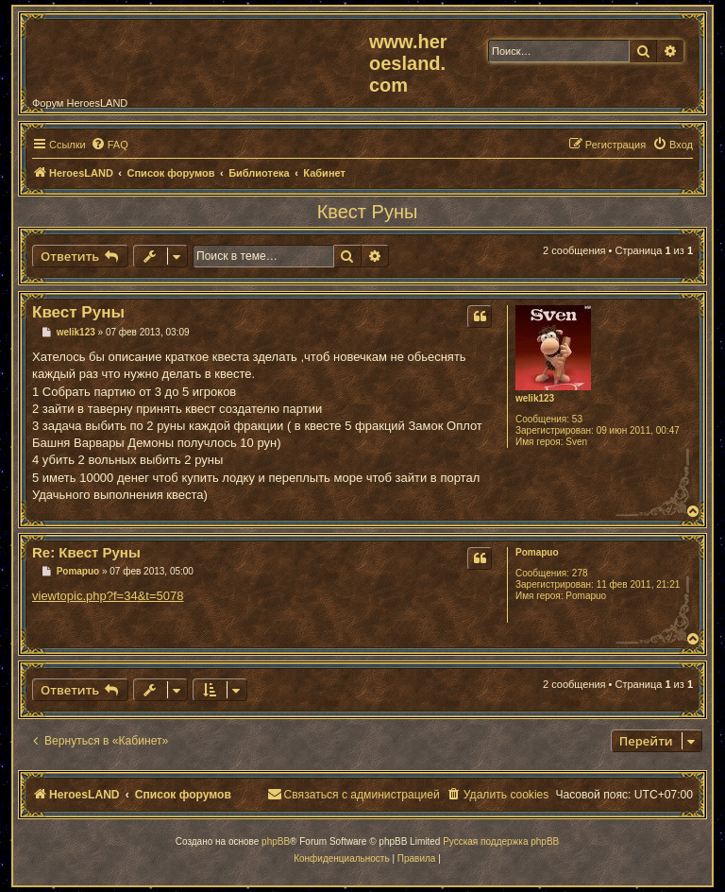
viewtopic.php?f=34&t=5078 (107, 596)
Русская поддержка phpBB (501, 841)
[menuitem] (109, 144)
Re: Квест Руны (86, 552)
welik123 (534, 398)
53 (577, 419)
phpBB (275, 841)
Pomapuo (537, 552)
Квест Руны (367, 211)
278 (580, 573)
